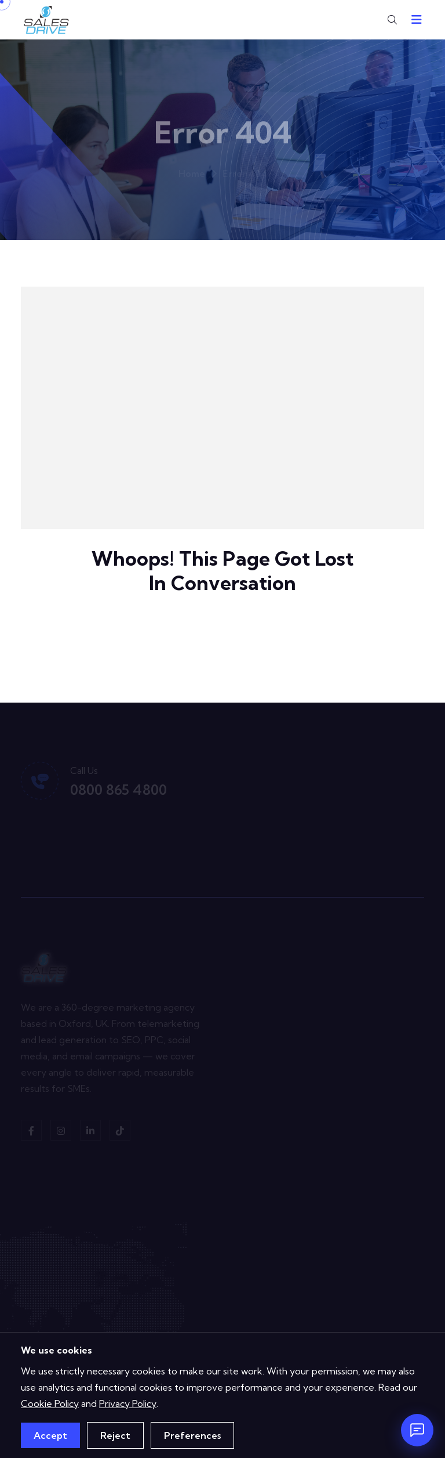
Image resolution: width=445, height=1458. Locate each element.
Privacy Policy (127, 1403)
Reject (115, 1435)
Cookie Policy (50, 1403)
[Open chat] (417, 1430)
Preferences (192, 1435)
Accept (50, 1435)
